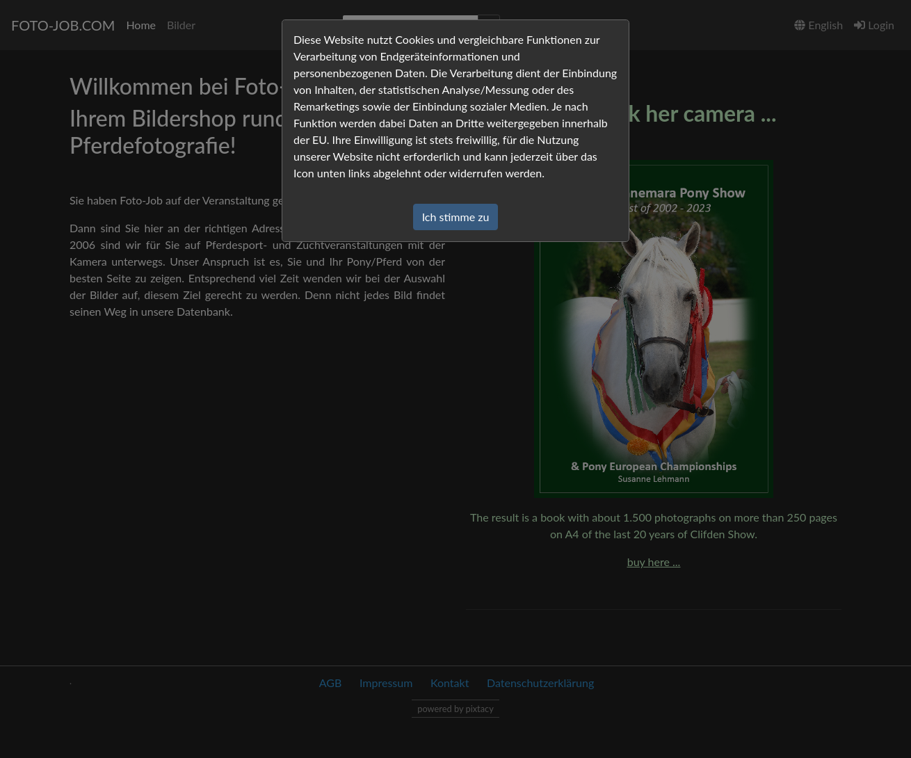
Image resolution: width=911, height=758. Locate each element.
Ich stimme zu (456, 216)
